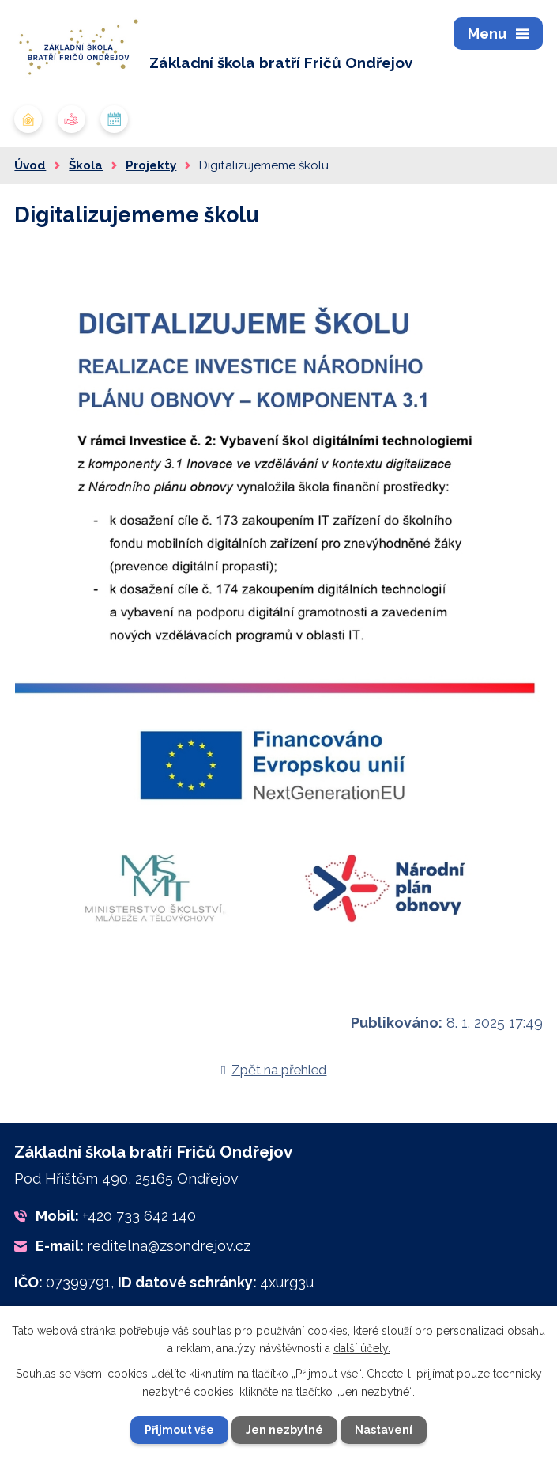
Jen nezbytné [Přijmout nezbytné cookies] (284, 1429)
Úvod (30, 165)
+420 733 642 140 (139, 1215)
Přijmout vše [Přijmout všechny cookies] (179, 1429)
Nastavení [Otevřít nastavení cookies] (383, 1429)
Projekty (151, 165)
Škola (86, 165)
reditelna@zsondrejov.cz (168, 1245)
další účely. (361, 1348)
